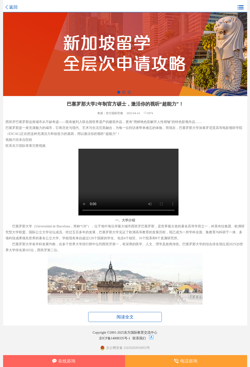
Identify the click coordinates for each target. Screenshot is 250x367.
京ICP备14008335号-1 (114, 338)
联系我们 (139, 338)
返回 (13, 7)
